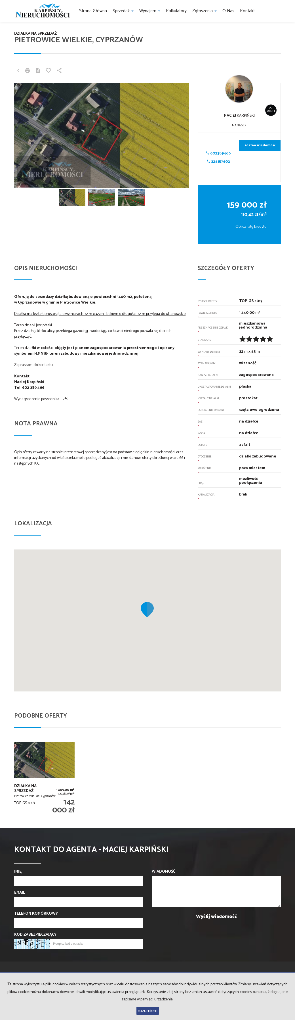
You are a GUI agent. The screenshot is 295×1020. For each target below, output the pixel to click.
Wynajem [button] (149, 10)
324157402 (218, 161)
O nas (228, 10)
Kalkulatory (176, 10)
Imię (18, 872)
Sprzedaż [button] (123, 10)
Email (19, 893)
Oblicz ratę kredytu (251, 226)
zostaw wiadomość (260, 145)
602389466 (218, 153)
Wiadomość (163, 872)
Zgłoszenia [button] (204, 10)
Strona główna (93, 10)
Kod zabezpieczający (35, 935)
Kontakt (247, 10)
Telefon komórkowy (36, 914)
